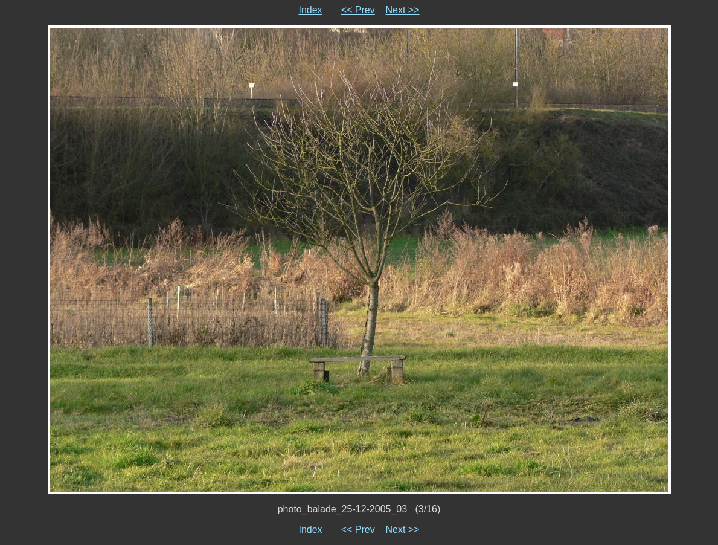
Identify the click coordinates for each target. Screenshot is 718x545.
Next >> (403, 10)
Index (310, 10)
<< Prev (358, 10)
